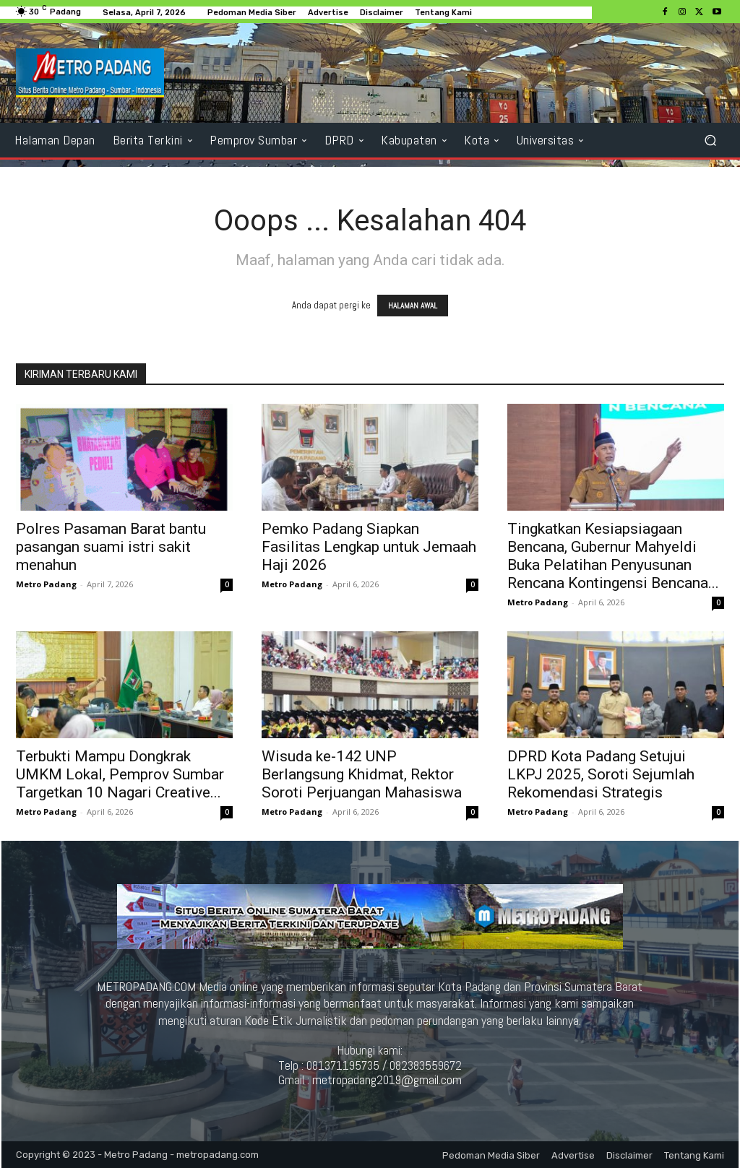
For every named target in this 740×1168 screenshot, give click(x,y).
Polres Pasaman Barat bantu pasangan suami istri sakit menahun (111, 547)
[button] (710, 140)
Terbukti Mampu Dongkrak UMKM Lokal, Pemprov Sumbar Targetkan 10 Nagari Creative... (120, 774)
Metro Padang (46, 584)
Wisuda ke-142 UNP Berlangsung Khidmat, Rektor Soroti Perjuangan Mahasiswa (362, 774)
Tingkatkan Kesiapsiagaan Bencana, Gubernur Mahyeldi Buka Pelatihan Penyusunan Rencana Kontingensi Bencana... (613, 556)
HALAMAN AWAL (412, 305)
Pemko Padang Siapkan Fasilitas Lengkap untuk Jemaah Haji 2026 (369, 547)
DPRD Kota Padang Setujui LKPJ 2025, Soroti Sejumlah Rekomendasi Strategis (600, 774)
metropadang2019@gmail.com (387, 1080)
